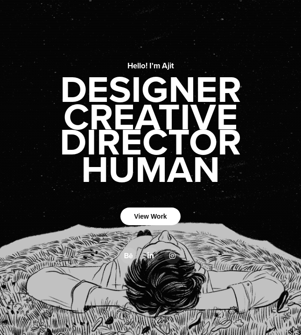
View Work (150, 216)
